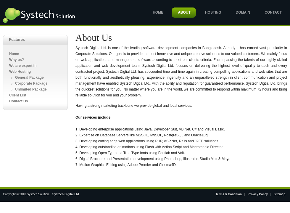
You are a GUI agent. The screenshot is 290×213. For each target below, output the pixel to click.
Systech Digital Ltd (65, 194)
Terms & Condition (228, 194)
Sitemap (279, 194)
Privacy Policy (258, 194)
